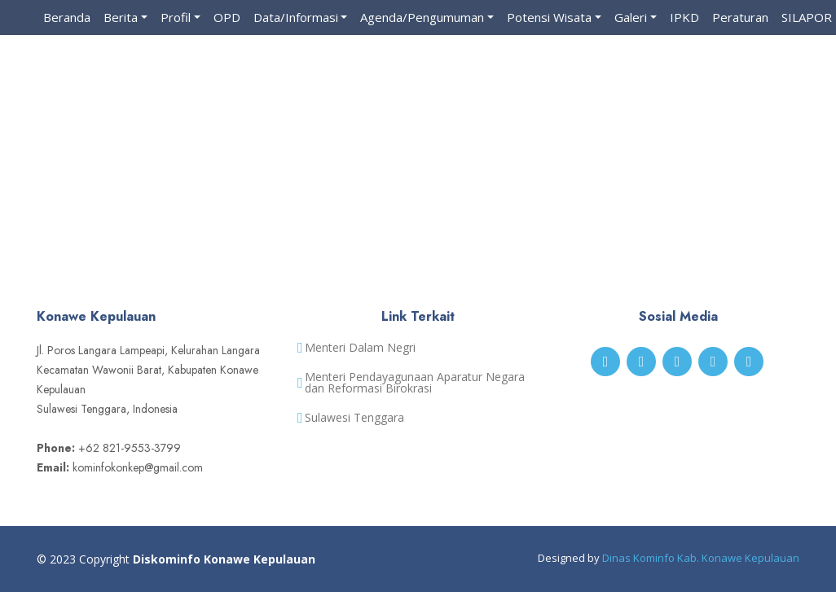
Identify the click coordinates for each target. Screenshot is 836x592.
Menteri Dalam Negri (360, 347)
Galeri (630, 17)
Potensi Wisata (549, 17)
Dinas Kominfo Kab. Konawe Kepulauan (700, 557)
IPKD (684, 17)
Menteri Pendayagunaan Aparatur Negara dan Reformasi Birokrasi (415, 382)
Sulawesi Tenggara (354, 417)
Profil (176, 17)
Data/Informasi (295, 17)
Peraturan (740, 17)
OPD (226, 17)
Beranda (66, 17)
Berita (120, 17)
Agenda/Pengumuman (422, 17)
